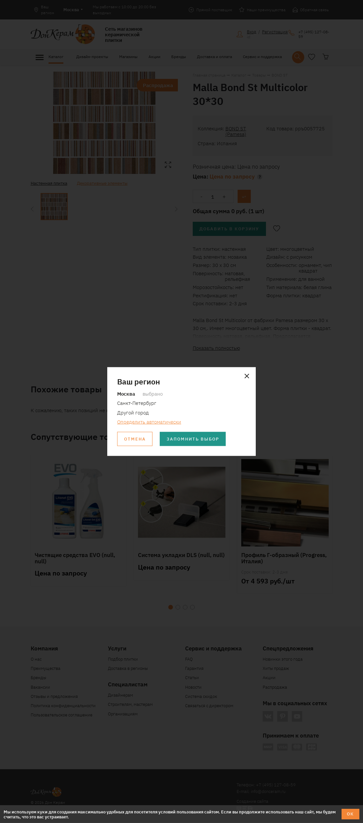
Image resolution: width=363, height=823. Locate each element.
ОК (350, 814)
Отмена (135, 439)
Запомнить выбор (193, 439)
